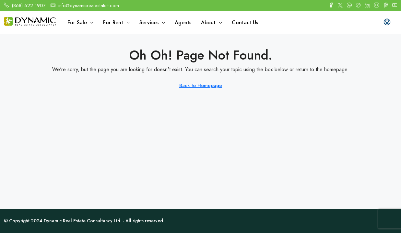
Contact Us (245, 22)
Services (149, 22)
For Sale (77, 22)
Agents (183, 22)
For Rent (113, 22)
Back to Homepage (200, 85)
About (208, 22)
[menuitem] (387, 22)
